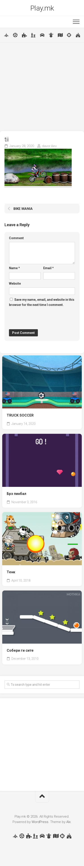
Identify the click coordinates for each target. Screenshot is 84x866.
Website (15, 283)
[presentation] (43, 318)
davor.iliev (49, 146)
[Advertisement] (42, 87)
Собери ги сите (20, 650)
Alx (68, 822)
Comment (16, 238)
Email (48, 268)
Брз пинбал (16, 494)
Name (14, 268)
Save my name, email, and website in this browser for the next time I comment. (41, 302)
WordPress (40, 822)
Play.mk (42, 8)
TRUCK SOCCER (20, 415)
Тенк (11, 572)
